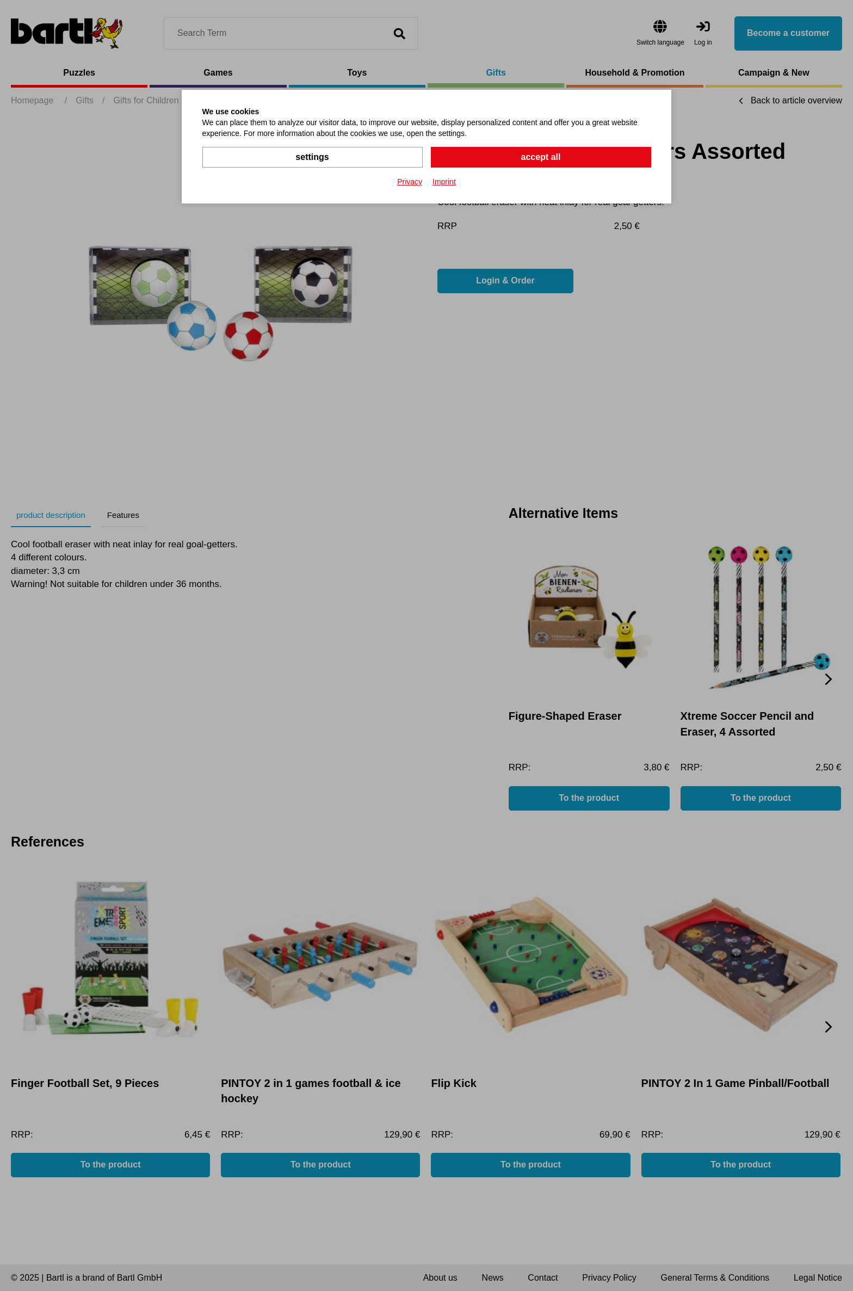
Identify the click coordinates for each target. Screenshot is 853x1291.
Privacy (409, 181)
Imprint (444, 181)
